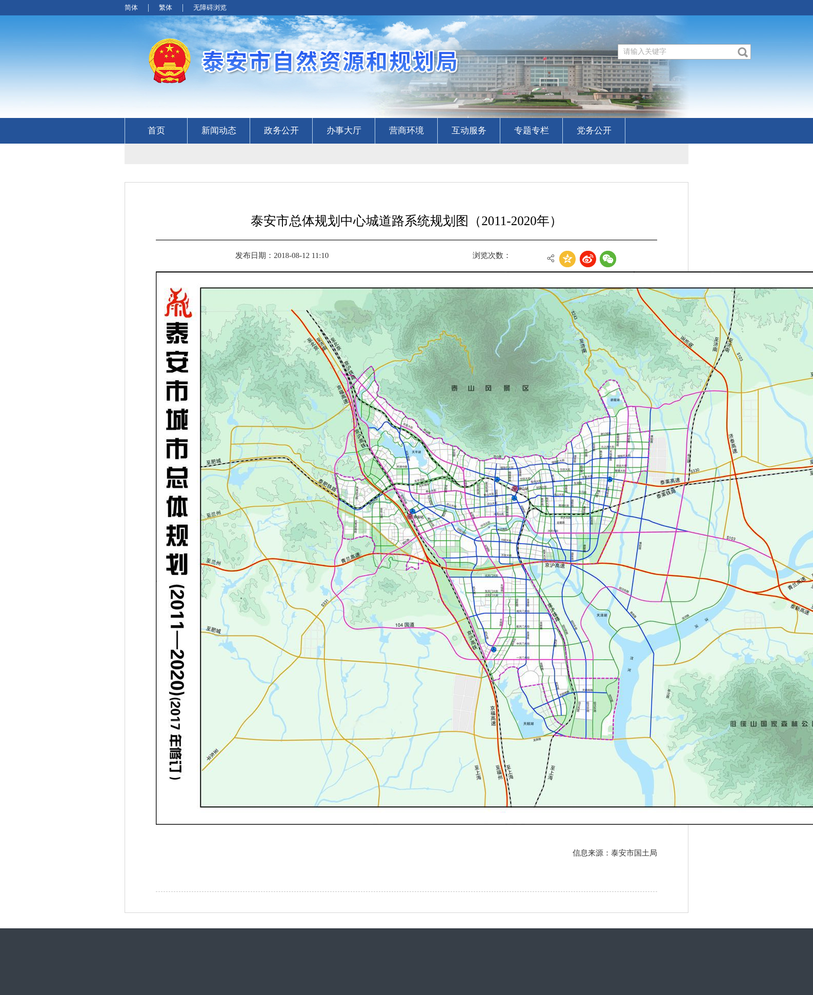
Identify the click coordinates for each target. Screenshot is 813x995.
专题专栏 (531, 130)
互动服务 (469, 130)
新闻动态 (218, 130)
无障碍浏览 (210, 7)
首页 (156, 130)
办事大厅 (344, 130)
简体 (131, 7)
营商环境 (406, 130)
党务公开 (594, 130)
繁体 (165, 7)
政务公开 (281, 130)
